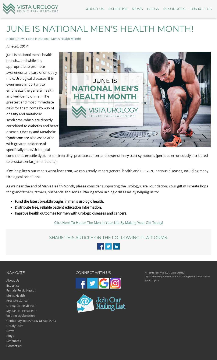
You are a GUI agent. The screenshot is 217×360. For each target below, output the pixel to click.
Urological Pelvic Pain (21, 306)
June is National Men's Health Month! (54, 39)
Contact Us (200, 9)
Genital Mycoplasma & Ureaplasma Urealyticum (31, 323)
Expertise (118, 9)
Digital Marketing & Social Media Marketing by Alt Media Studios (177, 276)
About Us (95, 9)
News (137, 9)
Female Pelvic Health (21, 290)
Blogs (153, 9)
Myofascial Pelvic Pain (21, 311)
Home (10, 39)
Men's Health (15, 295)
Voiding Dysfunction (20, 316)
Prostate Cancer (17, 301)
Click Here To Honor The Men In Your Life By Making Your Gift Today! (108, 222)
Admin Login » (152, 280)
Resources (174, 9)
